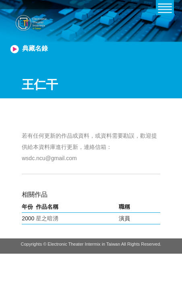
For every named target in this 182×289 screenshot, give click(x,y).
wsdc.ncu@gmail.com (49, 158)
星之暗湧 (47, 218)
